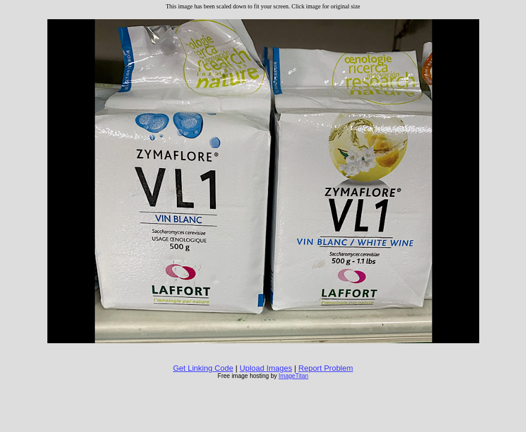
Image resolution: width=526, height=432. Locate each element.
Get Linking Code (203, 368)
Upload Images (265, 368)
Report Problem (326, 368)
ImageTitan (294, 376)
